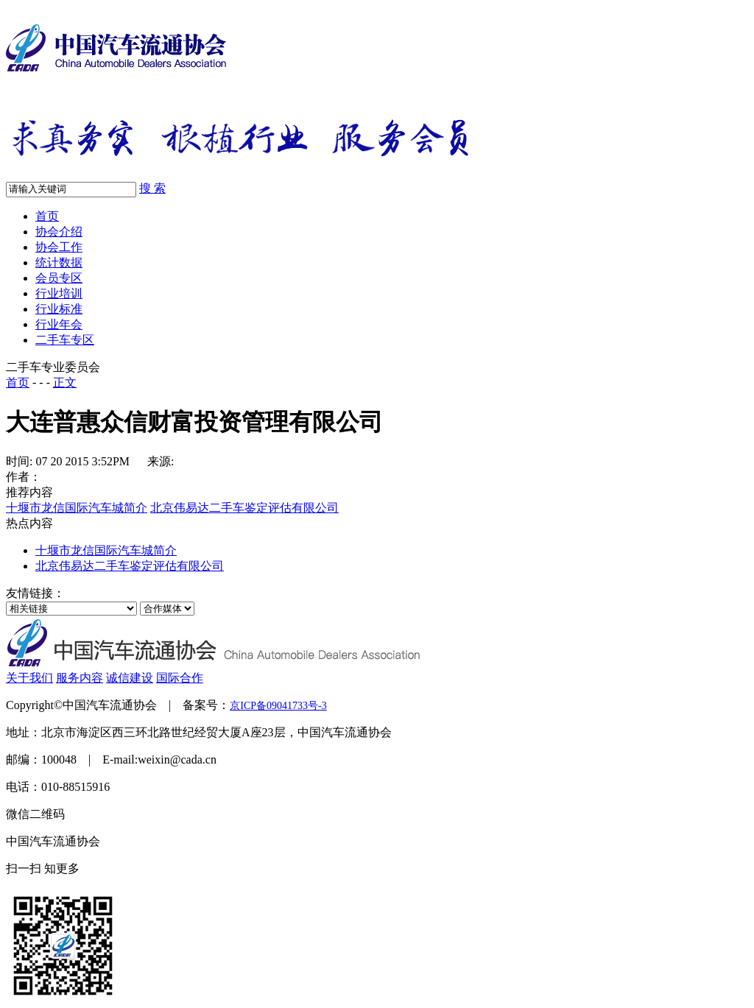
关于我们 (29, 678)
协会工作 (58, 247)
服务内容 (79, 678)
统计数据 (58, 262)
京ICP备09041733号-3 (278, 705)
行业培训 (58, 293)
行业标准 (58, 309)
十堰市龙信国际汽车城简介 (76, 507)
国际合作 (179, 678)
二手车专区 (64, 340)
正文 (65, 382)
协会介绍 (58, 231)
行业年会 (58, 324)
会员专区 (58, 278)
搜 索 (152, 188)
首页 (47, 216)
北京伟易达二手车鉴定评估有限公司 (244, 507)
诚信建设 (129, 678)
